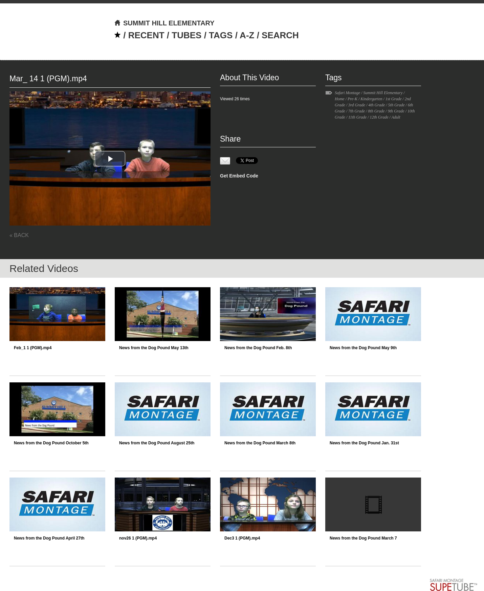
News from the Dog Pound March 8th (259, 443)
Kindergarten (371, 99)
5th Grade (396, 105)
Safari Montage (347, 92)
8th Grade (376, 111)
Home (340, 99)
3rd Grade (356, 105)
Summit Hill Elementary (382, 92)
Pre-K (352, 99)
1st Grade (394, 99)
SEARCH (280, 35)
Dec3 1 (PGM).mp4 (242, 538)
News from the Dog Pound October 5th (51, 443)
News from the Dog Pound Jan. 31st (364, 443)
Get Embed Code (239, 175)
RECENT (146, 35)
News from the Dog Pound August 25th (156, 443)
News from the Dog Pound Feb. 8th (258, 347)
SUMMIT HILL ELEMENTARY (164, 23)
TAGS (221, 35)
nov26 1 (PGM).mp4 (138, 538)
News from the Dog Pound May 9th (363, 347)
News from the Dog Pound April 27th (49, 538)
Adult (396, 117)
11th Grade (357, 117)
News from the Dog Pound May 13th (154, 347)
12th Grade (379, 117)
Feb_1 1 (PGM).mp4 (32, 347)
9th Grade (396, 111)
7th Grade (356, 111)
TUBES (186, 35)
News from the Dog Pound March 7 (363, 538)
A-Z (247, 35)
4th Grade (376, 105)
